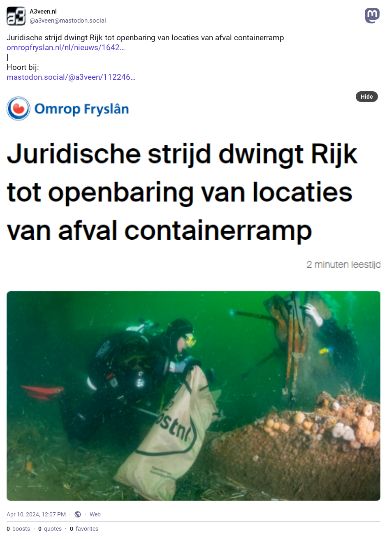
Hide (367, 96)
